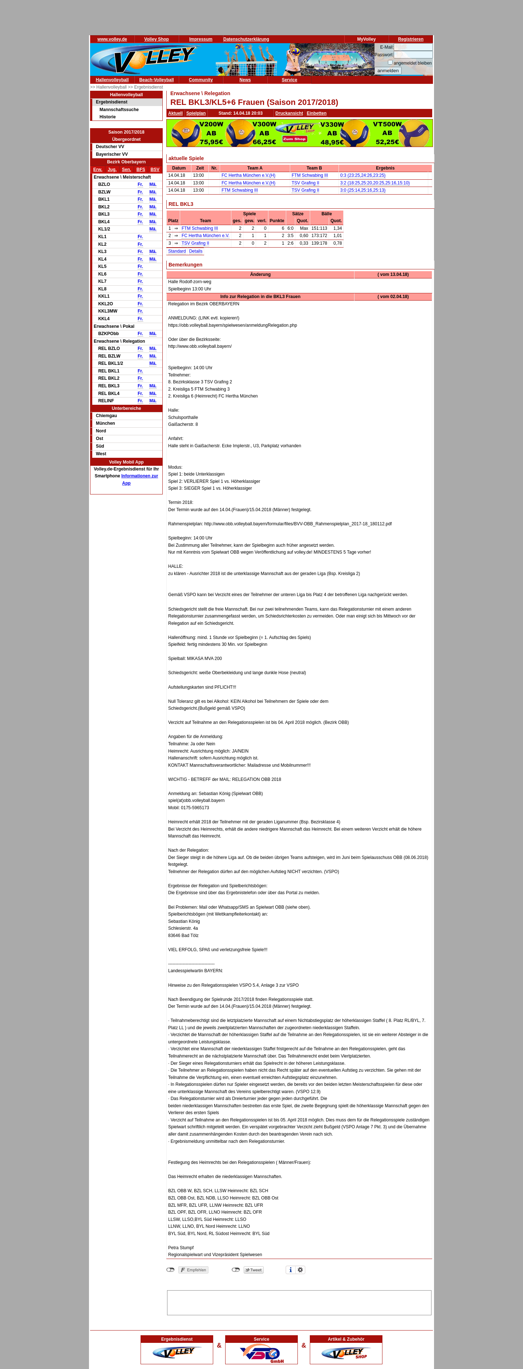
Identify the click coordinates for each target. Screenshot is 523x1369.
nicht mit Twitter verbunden (236, 1270)
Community (201, 79)
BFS (141, 169)
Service (289, 79)
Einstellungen (300, 1270)
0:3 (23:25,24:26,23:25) (363, 175)
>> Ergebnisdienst (145, 87)
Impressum (200, 39)
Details (196, 251)
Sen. (126, 169)
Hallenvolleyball (112, 79)
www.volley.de (112, 39)
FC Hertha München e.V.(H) (248, 175)
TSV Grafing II (305, 183)
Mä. (153, 184)
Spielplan (196, 113)
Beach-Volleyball (156, 79)
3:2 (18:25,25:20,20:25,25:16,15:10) (375, 183)
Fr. (140, 184)
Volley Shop (156, 39)
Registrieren (410, 39)
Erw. (97, 169)
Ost (99, 438)
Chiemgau (106, 415)
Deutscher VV (110, 146)
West (101, 453)
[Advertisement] (299, 1301)
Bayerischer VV (112, 154)
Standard (177, 251)
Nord (101, 430)
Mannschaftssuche (119, 109)
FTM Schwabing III (310, 175)
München (105, 423)
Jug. (112, 169)
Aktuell (175, 113)
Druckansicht (289, 113)
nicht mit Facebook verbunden (170, 1270)
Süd (100, 446)
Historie (108, 116)
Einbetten (317, 113)
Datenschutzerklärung (246, 39)
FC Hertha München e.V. (206, 235)
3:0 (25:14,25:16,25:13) (363, 190)
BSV (154, 169)
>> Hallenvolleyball (109, 87)
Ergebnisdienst (111, 102)
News (245, 79)
